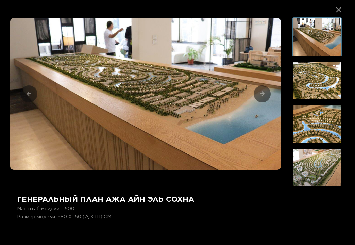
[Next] (262, 93)
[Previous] (28, 93)
